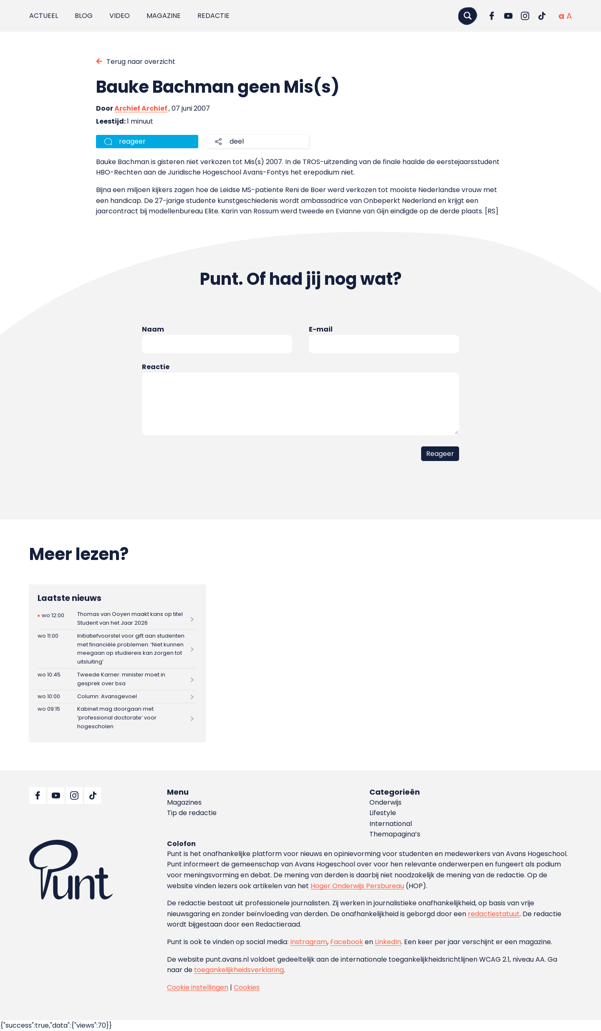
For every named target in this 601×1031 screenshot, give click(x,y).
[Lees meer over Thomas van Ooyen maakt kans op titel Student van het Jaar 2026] (117, 619)
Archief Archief (140, 108)
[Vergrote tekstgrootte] (569, 16)
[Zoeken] (467, 15)
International (390, 823)
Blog (84, 15)
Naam (153, 329)
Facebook (346, 942)
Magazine (163, 15)
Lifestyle (382, 813)
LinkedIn (388, 942)
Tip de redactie (192, 813)
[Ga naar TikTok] (541, 16)
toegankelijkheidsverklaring (239, 970)
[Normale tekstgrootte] (561, 16)
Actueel (43, 15)
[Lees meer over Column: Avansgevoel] (117, 696)
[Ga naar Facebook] (491, 16)
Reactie (155, 367)
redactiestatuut (494, 914)
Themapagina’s (394, 834)
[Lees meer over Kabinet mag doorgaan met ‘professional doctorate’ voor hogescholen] (117, 718)
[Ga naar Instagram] (525, 16)
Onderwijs (385, 802)
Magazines (184, 802)
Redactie (213, 15)
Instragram (308, 942)
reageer (132, 141)
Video (119, 15)
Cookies (247, 987)
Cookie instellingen (197, 987)
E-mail (321, 329)
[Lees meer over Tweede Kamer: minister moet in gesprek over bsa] (117, 679)
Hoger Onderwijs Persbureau (357, 886)
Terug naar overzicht (140, 61)
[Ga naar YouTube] (508, 16)
